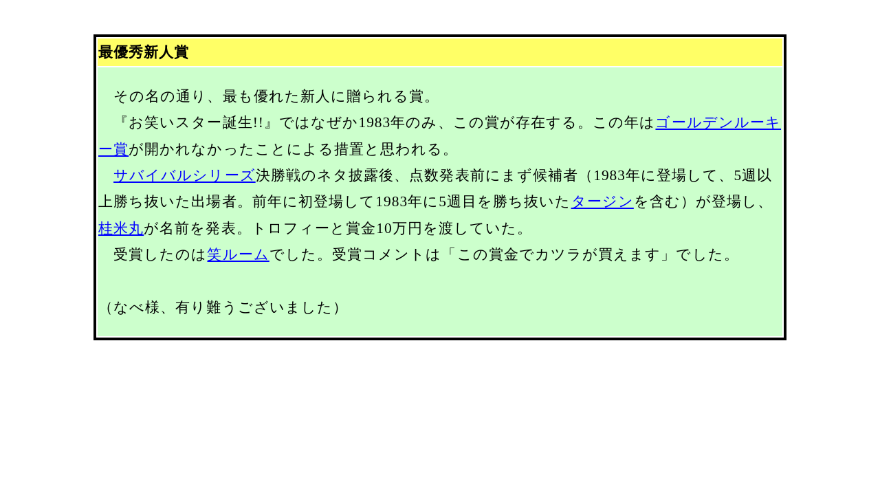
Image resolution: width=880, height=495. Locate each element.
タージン (602, 201)
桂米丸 (121, 228)
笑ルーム (238, 254)
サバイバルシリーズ (184, 175)
